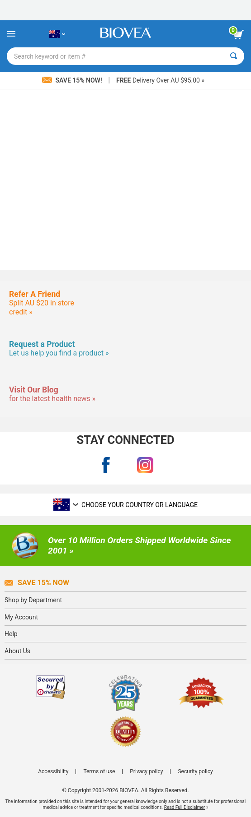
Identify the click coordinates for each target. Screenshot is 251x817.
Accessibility (53, 771)
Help (11, 633)
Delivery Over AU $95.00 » (160, 80)
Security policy (195, 771)
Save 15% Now (37, 582)
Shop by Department (33, 600)
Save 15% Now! (73, 80)
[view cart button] (239, 34)
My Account (21, 617)
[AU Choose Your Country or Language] (57, 34)
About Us (17, 651)
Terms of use (99, 771)
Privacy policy (146, 771)
